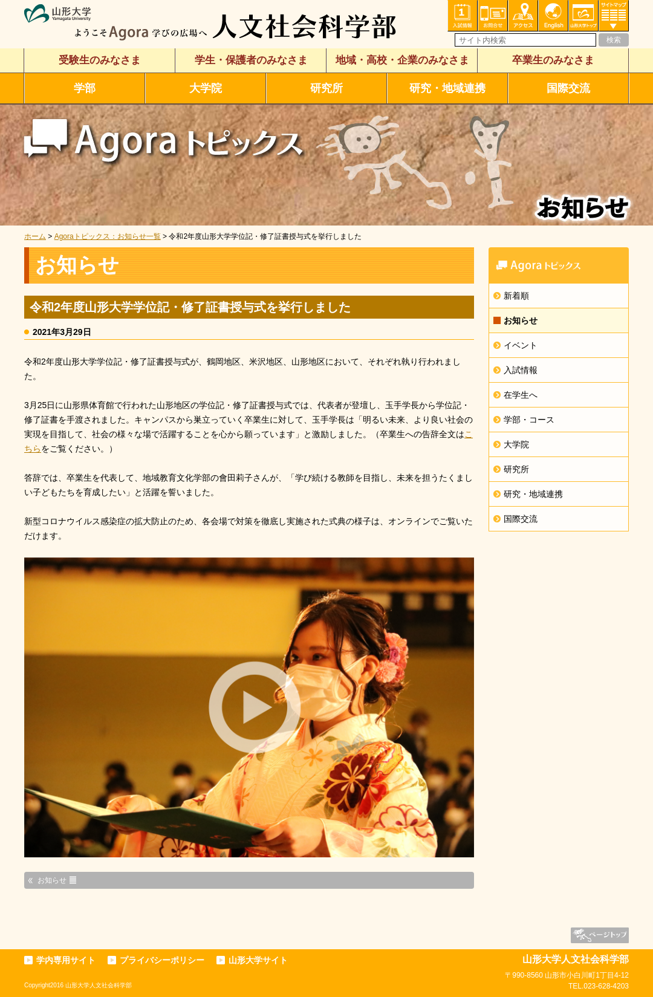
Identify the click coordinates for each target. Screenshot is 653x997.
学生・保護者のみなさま (251, 60)
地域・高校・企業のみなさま (402, 60)
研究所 (326, 88)
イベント (521, 345)
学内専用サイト (66, 960)
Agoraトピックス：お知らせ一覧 (107, 236)
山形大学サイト (258, 960)
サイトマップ (614, 15)
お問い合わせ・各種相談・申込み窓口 (493, 15)
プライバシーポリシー (162, 960)
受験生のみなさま (100, 60)
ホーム (35, 236)
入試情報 (521, 370)
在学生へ (521, 395)
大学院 (205, 88)
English (553, 15)
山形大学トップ (583, 15)
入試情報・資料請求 (462, 15)
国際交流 (568, 88)
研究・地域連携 (447, 88)
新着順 (516, 295)
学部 (85, 88)
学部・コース (529, 419)
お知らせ (521, 320)
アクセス (523, 15)
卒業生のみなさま (553, 60)
